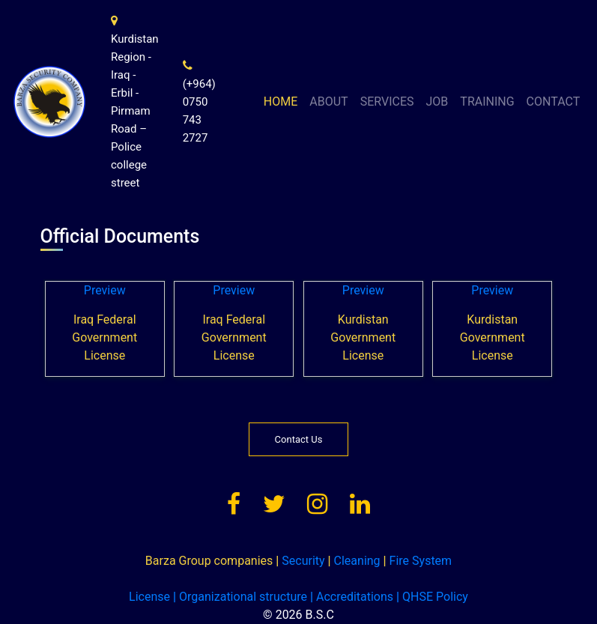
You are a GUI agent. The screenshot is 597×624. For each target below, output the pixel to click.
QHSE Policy (432, 597)
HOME (280, 101)
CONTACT (554, 101)
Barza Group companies (209, 561)
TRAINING (487, 101)
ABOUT (328, 101)
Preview (105, 290)
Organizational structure (240, 597)
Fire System (418, 561)
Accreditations (351, 597)
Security (300, 561)
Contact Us (299, 439)
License (149, 597)
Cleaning (354, 561)
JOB (437, 101)
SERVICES (387, 101)
